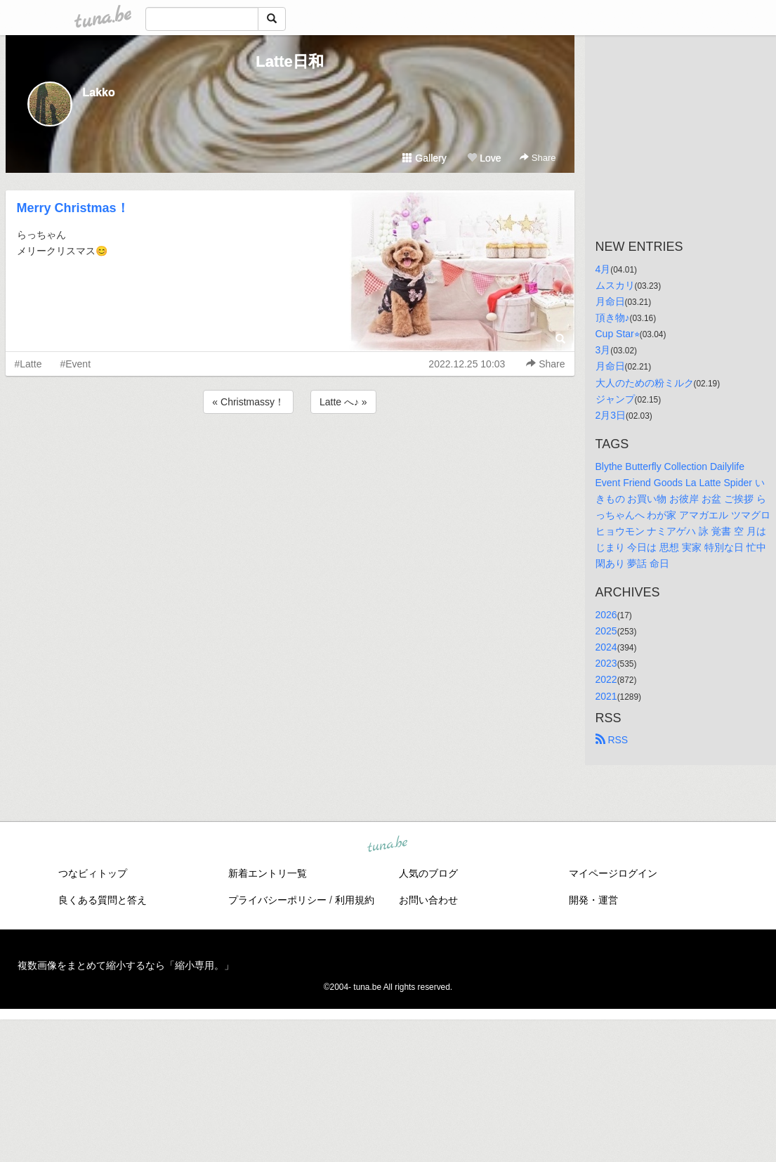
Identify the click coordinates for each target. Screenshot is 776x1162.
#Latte (28, 364)
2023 (606, 663)
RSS (612, 739)
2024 (606, 647)
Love (484, 158)
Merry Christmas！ (73, 208)
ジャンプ (615, 399)
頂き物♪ (613, 317)
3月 (603, 349)
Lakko (99, 92)
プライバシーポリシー (277, 900)
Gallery (424, 158)
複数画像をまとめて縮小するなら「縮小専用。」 (126, 965)
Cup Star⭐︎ (618, 333)
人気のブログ (428, 873)
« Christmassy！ (248, 401)
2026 (606, 614)
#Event (75, 364)
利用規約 (354, 900)
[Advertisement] (290, 454)
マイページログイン (613, 873)
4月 (603, 269)
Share (537, 157)
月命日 (610, 301)
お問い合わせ (428, 900)
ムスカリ (615, 285)
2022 (606, 679)
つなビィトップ (92, 873)
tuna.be (387, 844)
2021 (606, 696)
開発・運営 (593, 900)
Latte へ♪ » (343, 401)
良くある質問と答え (102, 900)
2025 (606, 631)
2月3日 (611, 415)
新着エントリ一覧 (267, 873)
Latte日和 (290, 61)
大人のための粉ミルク (645, 383)
